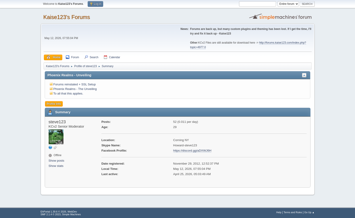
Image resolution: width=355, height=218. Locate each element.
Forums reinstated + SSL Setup (74, 84)
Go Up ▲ (309, 212)
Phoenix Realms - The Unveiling (75, 89)
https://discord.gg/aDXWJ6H (192, 150)
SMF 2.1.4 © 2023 (51, 214)
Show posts (56, 160)
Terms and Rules (293, 212)
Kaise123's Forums (66, 17)
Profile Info (54, 103)
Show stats (56, 166)
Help (278, 212)
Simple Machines (71, 214)
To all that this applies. (68, 93)
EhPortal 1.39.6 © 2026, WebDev (59, 211)
